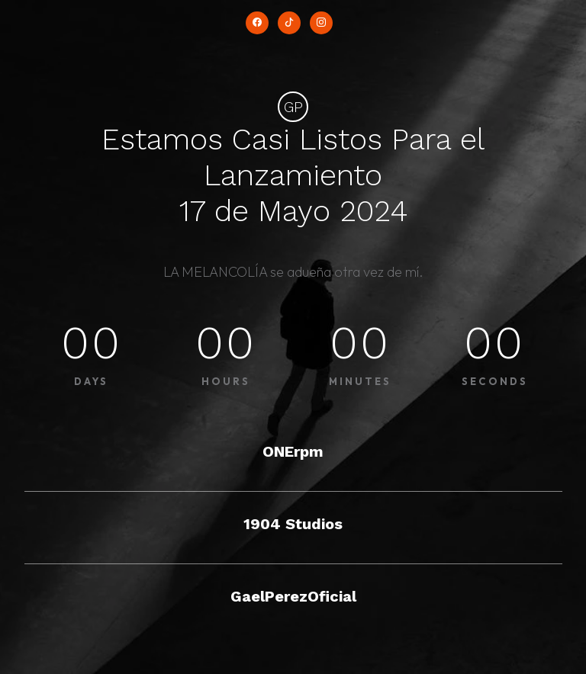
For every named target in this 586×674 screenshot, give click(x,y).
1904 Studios (293, 524)
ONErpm (293, 451)
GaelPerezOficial (293, 596)
